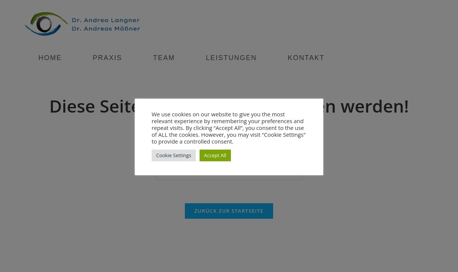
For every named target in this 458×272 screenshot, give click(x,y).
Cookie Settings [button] (173, 155)
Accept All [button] (215, 155)
